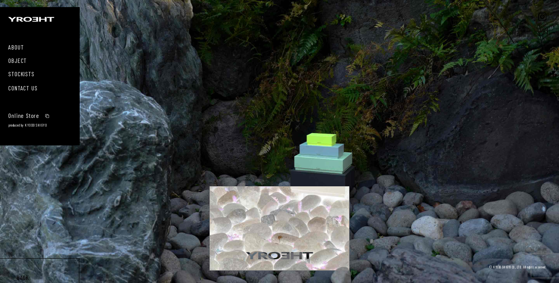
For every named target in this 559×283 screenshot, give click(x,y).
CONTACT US (22, 87)
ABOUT (16, 46)
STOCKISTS (21, 73)
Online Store (28, 114)
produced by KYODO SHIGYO (27, 124)
